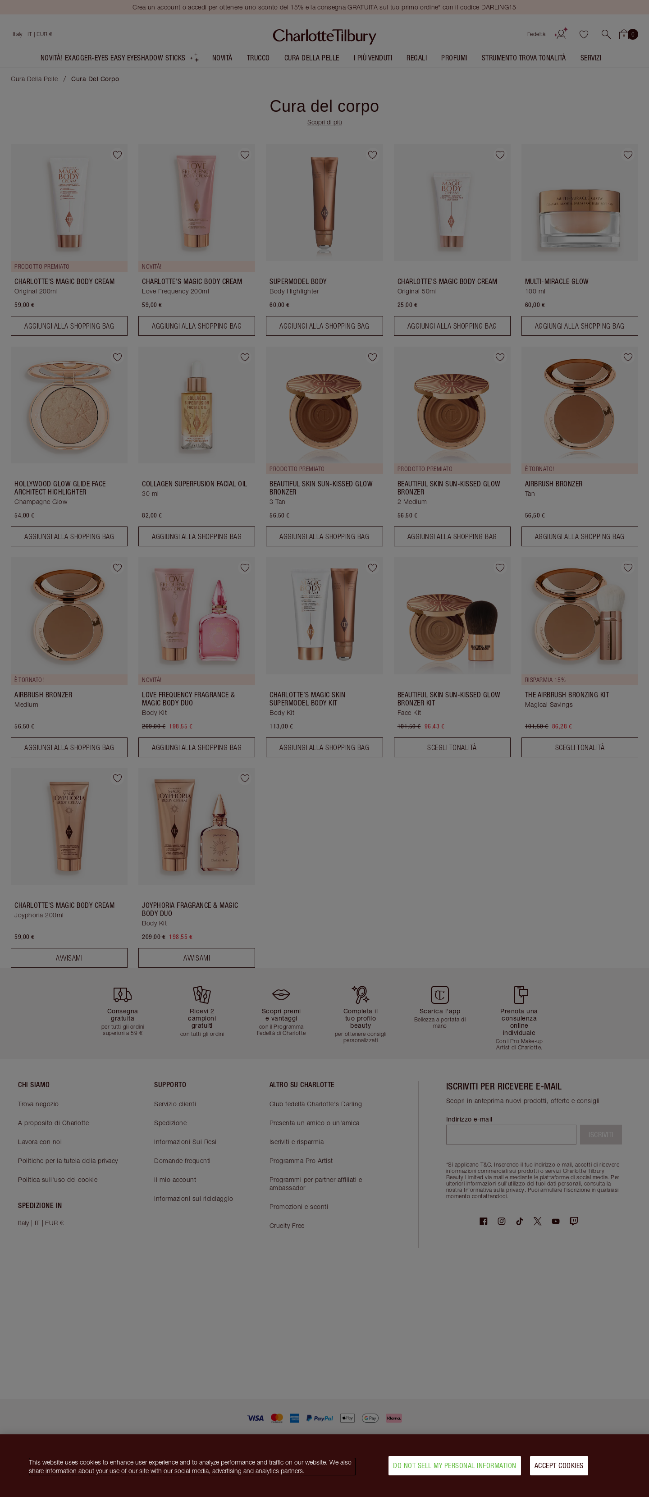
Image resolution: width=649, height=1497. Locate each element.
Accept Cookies (559, 1467)
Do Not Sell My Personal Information (454, 1467)
